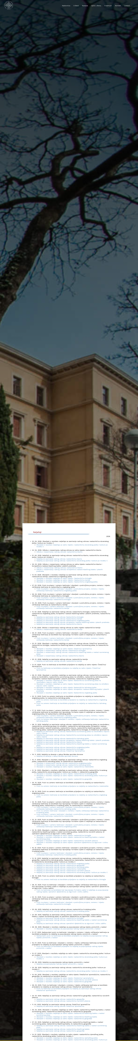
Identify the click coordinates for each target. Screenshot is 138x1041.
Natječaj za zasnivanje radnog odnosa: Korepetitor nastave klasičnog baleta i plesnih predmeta (72, 622)
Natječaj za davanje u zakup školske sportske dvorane (57, 756)
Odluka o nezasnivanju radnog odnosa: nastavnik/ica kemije (59, 629)
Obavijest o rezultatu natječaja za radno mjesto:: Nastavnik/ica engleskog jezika (67, 582)
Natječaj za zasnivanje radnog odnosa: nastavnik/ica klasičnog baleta (62, 1029)
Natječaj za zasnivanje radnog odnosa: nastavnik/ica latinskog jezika (62, 867)
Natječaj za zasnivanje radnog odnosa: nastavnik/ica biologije (59, 918)
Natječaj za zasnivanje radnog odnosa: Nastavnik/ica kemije (59, 619)
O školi (76, 5)
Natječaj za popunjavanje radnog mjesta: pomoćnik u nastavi (59, 964)
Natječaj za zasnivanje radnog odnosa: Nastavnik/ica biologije (60, 617)
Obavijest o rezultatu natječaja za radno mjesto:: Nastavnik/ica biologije (64, 578)
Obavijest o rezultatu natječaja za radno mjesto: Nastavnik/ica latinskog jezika (66, 687)
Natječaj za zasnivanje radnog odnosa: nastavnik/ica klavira (59, 559)
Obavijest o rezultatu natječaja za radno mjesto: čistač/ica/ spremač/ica (64, 649)
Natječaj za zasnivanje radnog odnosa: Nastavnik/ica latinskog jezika (62, 738)
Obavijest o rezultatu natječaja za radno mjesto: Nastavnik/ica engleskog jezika (66, 693)
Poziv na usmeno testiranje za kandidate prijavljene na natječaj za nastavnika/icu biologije (71, 879)
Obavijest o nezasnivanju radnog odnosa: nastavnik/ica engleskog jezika (63, 763)
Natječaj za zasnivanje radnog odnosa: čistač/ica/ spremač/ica (60, 1006)
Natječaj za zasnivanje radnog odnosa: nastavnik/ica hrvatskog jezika (62, 911)
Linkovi (127, 5)
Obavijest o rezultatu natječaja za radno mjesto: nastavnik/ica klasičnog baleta (66, 1017)
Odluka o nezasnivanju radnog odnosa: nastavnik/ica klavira (59, 552)
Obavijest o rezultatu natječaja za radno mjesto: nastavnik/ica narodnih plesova (67, 841)
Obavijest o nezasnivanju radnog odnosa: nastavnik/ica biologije (61, 650)
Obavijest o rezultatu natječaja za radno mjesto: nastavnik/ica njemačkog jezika (67, 1038)
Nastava (85, 5)
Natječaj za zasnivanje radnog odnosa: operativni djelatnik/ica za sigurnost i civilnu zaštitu (71, 923)
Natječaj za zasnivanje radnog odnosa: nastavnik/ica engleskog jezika (62, 863)
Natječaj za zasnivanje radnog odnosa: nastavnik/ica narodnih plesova (63, 870)
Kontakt (118, 5)
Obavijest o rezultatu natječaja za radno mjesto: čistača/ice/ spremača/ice (65, 978)
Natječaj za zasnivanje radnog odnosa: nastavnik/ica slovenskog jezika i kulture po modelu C (72, 561)
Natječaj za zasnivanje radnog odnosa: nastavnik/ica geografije (60, 865)
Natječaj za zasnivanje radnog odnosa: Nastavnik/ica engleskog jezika (62, 620)
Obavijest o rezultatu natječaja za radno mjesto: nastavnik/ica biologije (63, 835)
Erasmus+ (108, 5)
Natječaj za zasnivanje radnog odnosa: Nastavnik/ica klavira (59, 624)
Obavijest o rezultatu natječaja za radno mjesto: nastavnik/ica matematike (65, 767)
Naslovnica (66, 5)
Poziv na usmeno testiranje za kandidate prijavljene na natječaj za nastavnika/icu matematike (72, 786)
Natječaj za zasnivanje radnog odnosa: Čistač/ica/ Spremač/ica (60, 751)
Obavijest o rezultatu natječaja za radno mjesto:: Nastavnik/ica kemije (63, 580)
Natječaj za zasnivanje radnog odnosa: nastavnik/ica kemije (59, 661)
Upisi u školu (96, 5)
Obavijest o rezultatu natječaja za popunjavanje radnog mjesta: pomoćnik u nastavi (68, 929)
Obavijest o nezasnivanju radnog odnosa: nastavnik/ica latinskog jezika (63, 765)
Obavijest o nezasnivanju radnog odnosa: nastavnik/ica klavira (60, 656)
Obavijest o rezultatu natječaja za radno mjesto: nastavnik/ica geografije (64, 779)
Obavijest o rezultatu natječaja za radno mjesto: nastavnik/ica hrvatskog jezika (66, 774)
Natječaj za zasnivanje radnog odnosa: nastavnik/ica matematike (61, 869)
